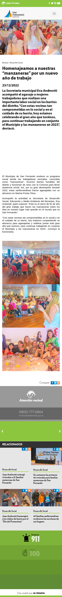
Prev (3, 431)
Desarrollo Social (9, 470)
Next (58, 431)
